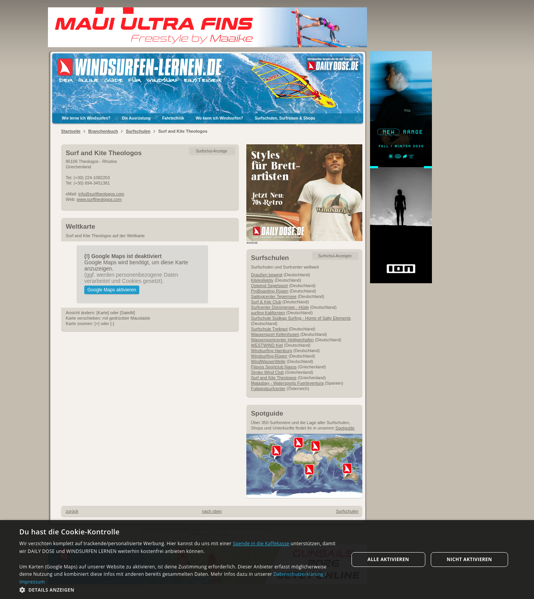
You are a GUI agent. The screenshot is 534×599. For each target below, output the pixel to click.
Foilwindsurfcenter (268, 388)
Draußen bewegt (266, 274)
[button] (179, 589)
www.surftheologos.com (99, 199)
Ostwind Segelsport (269, 285)
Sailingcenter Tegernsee (274, 296)
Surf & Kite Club (266, 302)
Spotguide (345, 428)
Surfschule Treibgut (269, 329)
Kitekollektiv (262, 280)
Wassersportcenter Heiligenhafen (282, 339)
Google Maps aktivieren (111, 290)
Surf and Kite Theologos (274, 377)
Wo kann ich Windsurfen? (219, 118)
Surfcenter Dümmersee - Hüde (280, 307)
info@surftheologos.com (101, 194)
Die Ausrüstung (136, 118)
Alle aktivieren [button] (388, 559)
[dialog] (267, 559)
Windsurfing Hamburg (271, 350)
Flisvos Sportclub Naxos (274, 367)
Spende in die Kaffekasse (261, 543)
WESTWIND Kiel (267, 345)
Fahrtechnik (173, 118)
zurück (72, 511)
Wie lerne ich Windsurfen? (86, 118)
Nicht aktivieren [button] (469, 559)
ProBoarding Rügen (269, 291)
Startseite (70, 131)
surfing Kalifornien (268, 312)
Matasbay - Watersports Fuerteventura (287, 383)
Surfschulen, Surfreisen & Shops (285, 118)
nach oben (212, 511)
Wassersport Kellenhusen (275, 334)
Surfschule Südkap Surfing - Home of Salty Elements (301, 318)
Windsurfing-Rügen (269, 356)
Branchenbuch (103, 131)
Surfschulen (138, 131)
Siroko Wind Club (267, 372)
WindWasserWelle (268, 361)
